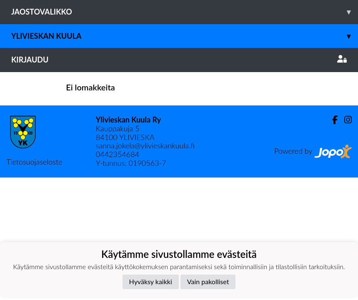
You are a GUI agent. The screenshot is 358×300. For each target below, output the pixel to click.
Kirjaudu (179, 59)
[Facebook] (331, 119)
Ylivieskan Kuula (184, 36)
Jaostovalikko (184, 12)
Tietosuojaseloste (34, 161)
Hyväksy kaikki (150, 281)
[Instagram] (345, 119)
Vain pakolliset (208, 281)
